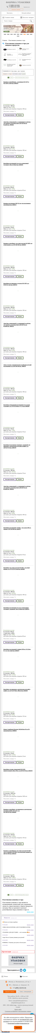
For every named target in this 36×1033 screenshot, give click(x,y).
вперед (21, 77)
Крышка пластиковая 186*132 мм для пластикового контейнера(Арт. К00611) (17, 204)
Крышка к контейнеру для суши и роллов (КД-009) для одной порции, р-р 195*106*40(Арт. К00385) (17, 244)
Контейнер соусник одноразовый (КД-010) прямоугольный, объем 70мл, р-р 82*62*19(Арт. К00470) (17, 770)
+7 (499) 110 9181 (14, 5)
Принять (18, 1027)
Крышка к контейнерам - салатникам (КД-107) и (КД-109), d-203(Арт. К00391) (16, 82)
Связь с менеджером (25, 991)
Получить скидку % (9, 111)
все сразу (26, 77)
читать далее (30, 912)
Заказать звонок (16, 9)
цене (19, 71)
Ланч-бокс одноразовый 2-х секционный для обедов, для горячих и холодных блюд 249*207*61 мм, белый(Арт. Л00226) (17, 488)
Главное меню (9, 17)
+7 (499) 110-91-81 (19, 988)
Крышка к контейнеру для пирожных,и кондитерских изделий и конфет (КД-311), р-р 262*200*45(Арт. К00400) (17, 811)
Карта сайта (18, 1009)
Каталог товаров (28, 17)
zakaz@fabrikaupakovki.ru (20, 1000)
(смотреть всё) (14, 917)
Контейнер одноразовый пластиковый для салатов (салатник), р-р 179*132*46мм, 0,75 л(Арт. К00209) (16, 405)
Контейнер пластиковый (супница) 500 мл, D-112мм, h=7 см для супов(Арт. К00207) (17, 650)
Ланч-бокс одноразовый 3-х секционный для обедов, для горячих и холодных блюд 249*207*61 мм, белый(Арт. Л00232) (17, 325)
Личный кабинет (26, 13)
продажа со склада (7, 73)
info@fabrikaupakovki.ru (18, 1003)
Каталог (25, 976)
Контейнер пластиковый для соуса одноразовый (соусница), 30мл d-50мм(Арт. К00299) (16, 164)
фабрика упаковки (18, 2)
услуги (23, 73)
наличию (23, 71)
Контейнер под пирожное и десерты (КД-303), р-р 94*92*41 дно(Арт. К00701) (16, 284)
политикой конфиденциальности (18, 1023)
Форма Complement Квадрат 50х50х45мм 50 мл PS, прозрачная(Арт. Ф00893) (16, 730)
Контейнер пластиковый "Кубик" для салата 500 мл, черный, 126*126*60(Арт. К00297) (17, 528)
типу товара (14, 71)
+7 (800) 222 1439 (14, 7)
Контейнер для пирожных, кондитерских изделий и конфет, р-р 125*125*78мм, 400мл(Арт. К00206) (16, 690)
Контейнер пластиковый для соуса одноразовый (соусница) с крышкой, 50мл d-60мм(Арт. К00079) (16, 608)
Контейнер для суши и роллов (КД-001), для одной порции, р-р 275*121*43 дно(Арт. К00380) (16, 568)
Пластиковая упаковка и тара (17, 40)
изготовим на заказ (17, 73)
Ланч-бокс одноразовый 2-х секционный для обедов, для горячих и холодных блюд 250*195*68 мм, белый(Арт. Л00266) (17, 123)
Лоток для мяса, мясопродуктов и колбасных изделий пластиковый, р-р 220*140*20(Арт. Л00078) (17, 365)
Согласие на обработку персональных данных (18, 1011)
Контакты (9, 13)
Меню (6, 976)
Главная (4, 40)
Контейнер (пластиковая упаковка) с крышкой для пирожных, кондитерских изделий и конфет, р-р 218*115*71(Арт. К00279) (16, 446)
